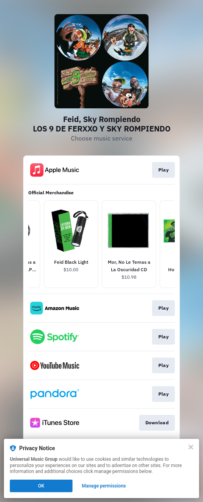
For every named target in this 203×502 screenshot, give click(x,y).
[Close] (191, 447)
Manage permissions (104, 486)
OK (41, 486)
